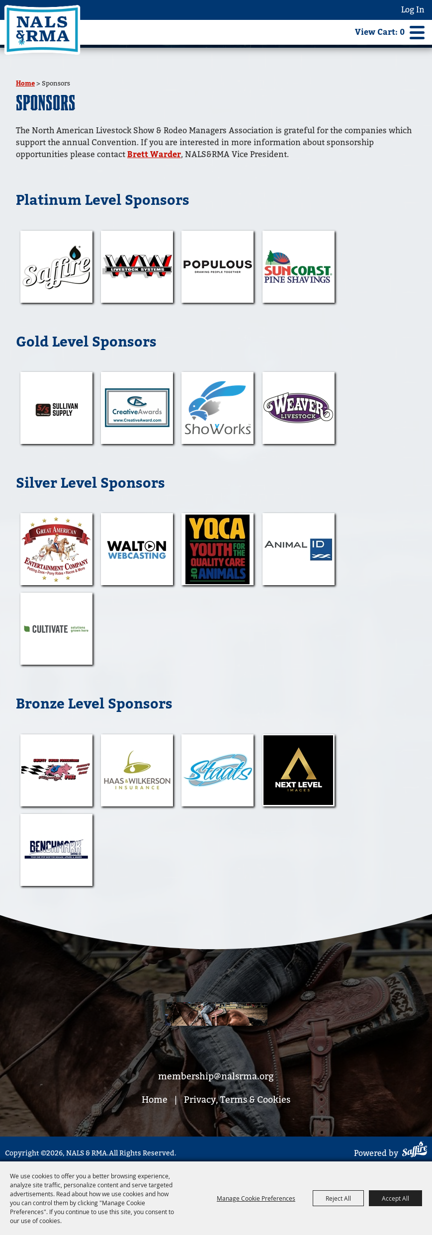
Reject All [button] (338, 1198)
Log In (413, 9)
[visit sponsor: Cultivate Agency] (56, 629)
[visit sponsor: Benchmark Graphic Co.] (56, 850)
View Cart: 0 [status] (380, 32)
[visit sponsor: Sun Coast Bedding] (298, 267)
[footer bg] (216, 1015)
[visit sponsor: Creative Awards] (137, 408)
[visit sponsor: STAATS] (217, 770)
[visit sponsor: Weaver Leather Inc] (298, 408)
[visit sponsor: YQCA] (217, 549)
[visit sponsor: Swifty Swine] (56, 770)
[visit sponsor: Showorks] (217, 408)
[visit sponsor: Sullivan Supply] (56, 408)
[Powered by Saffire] (414, 1150)
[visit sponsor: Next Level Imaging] (298, 770)
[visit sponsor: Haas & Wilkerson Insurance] (137, 770)
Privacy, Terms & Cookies (237, 1099)
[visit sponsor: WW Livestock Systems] (137, 267)
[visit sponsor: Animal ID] (298, 549)
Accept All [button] (395, 1198)
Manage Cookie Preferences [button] (256, 1198)
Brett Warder (154, 154)
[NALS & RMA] (42, 30)
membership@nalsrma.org (216, 1076)
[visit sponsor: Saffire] (56, 267)
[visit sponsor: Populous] (217, 267)
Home (25, 83)
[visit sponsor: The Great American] (56, 549)
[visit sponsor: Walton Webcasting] (137, 549)
